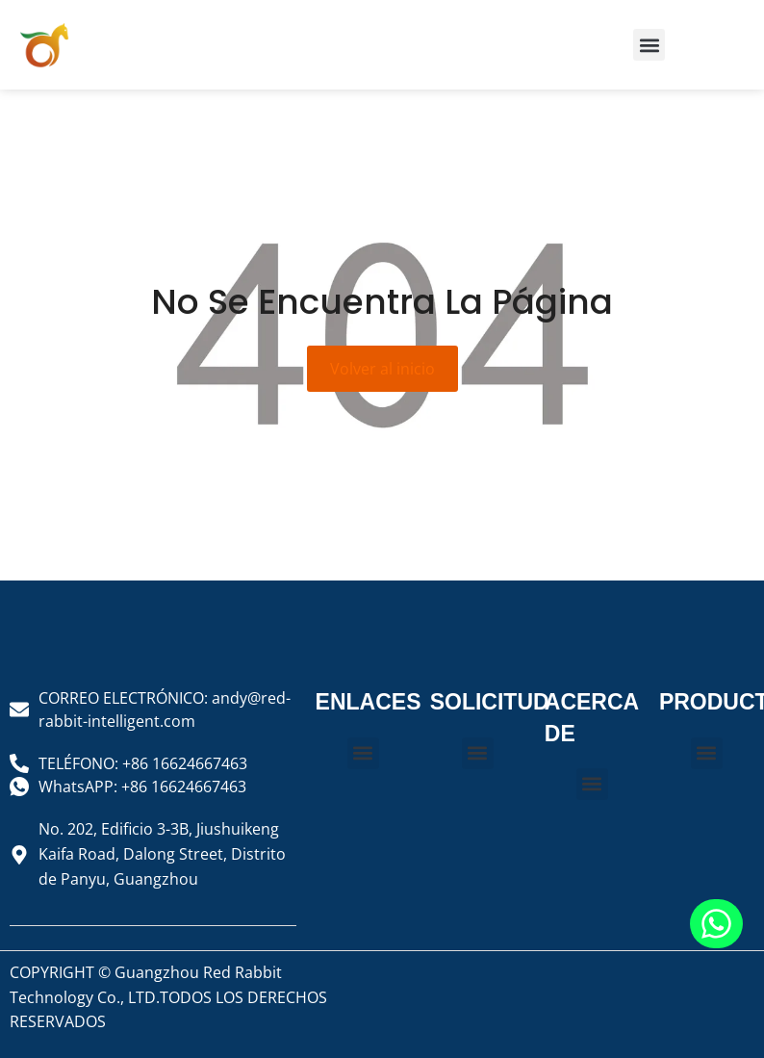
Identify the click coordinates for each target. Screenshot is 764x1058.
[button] (649, 45)
